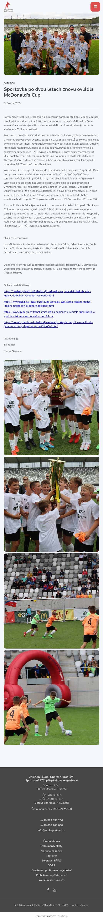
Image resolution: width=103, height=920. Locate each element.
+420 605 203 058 (51, 825)
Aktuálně (9, 83)
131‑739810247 (55, 809)
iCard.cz (84, 905)
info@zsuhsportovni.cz (51, 830)
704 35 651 (55, 795)
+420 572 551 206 (51, 820)
